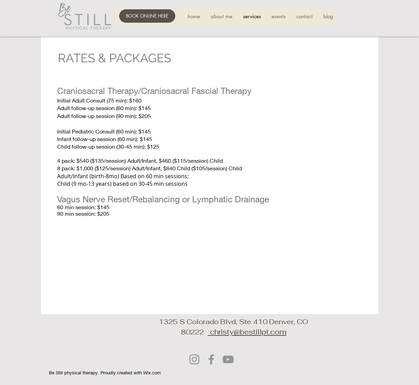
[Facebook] (211, 359)
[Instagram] (194, 359)
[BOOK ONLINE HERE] (147, 16)
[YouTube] (228, 359)
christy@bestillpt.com (247, 331)
